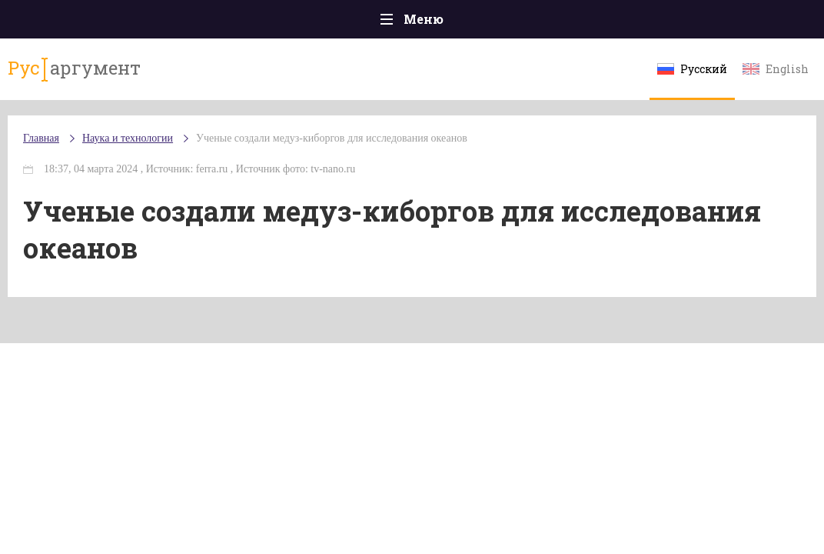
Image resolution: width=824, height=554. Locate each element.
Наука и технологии (127, 138)
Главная (41, 138)
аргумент (74, 68)
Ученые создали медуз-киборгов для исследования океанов (331, 138)
